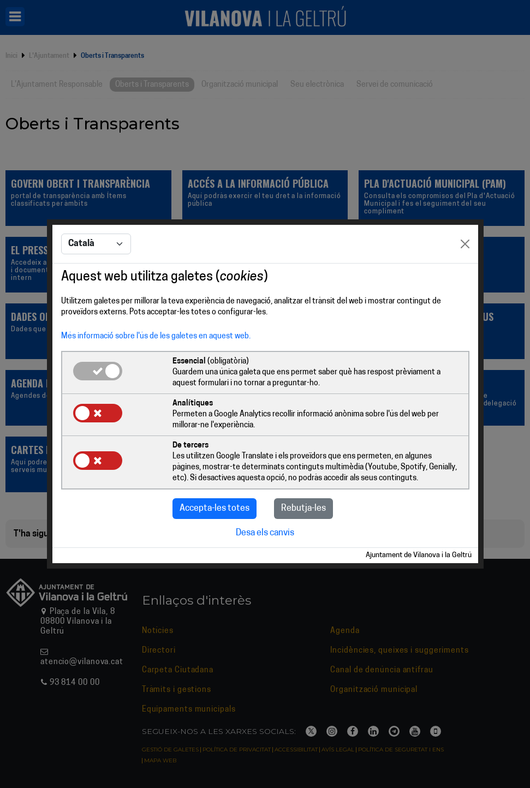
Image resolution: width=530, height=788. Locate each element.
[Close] (465, 244)
